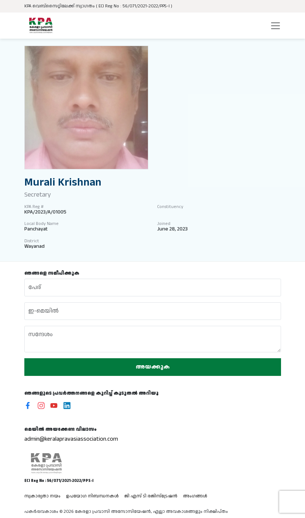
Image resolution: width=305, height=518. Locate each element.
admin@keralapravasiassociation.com (71, 439)
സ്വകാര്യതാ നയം (42, 496)
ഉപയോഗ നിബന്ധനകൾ (92, 496)
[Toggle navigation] (275, 26)
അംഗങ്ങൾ (195, 496)
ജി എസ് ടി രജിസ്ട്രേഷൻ (150, 496)
